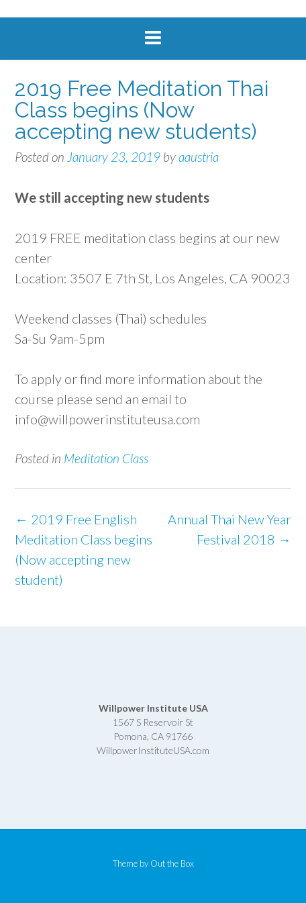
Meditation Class (106, 458)
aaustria (198, 156)
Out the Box (172, 863)
